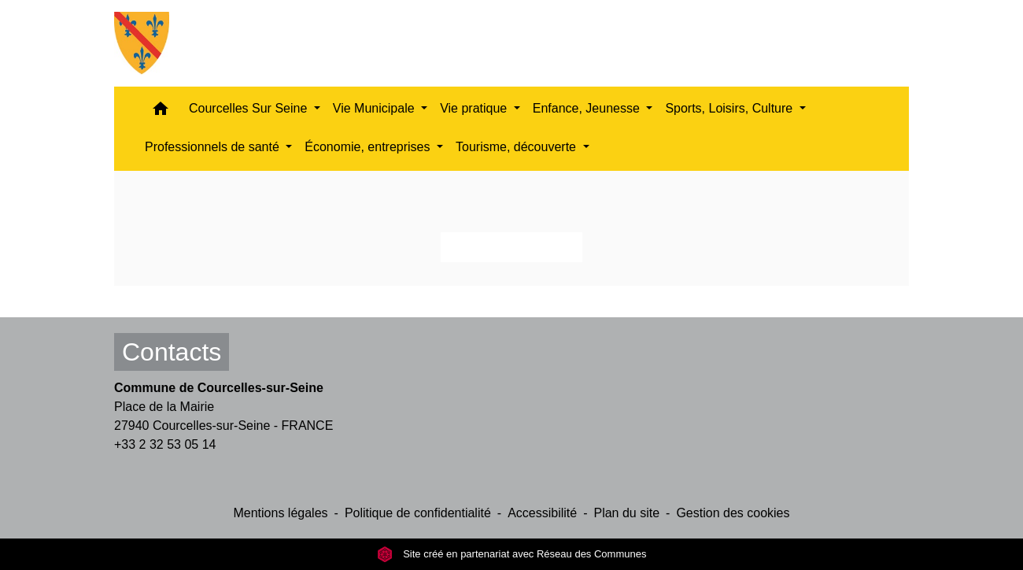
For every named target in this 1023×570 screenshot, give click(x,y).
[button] (160, 112)
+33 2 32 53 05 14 (165, 444)
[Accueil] (141, 43)
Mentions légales (280, 513)
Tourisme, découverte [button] (517, 147)
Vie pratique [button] (475, 108)
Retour (511, 247)
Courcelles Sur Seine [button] (250, 108)
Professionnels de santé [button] (214, 147)
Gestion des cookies (732, 513)
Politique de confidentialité (418, 513)
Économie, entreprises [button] (369, 147)
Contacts (171, 352)
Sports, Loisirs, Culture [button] (730, 108)
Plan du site (626, 513)
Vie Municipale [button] (375, 108)
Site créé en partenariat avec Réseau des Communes (512, 554)
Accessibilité (542, 513)
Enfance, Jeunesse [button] (588, 108)
